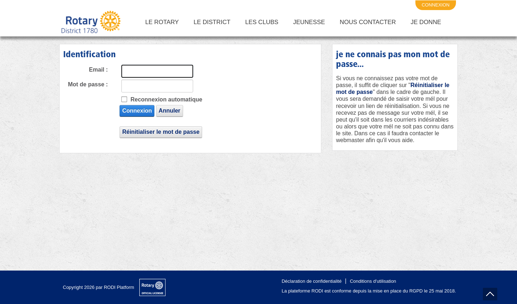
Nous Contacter (368, 22)
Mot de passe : (88, 84)
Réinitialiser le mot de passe (160, 132)
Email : (98, 70)
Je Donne (426, 22)
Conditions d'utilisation (373, 281)
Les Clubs (261, 22)
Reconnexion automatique (166, 99)
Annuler (169, 111)
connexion (436, 5)
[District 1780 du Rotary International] (91, 22)
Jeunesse (309, 22)
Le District (212, 22)
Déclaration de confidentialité (311, 281)
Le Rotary (162, 22)
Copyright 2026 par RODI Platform (98, 287)
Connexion (137, 111)
